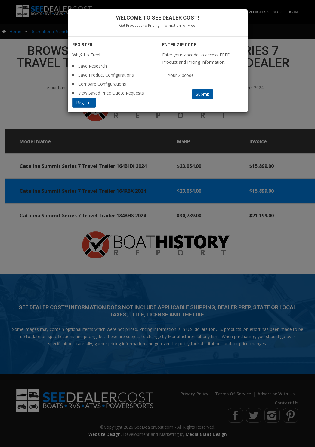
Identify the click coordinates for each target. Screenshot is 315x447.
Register (84, 102)
